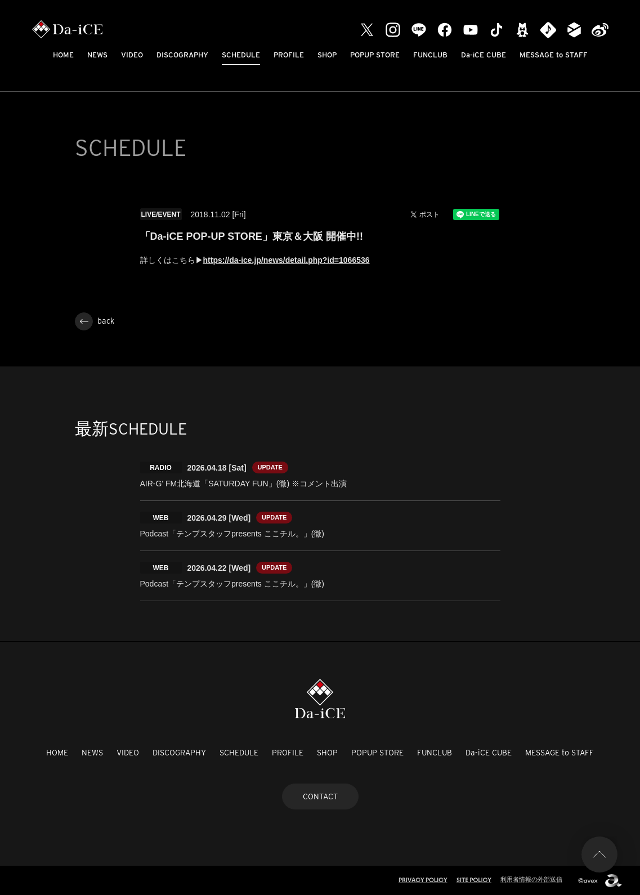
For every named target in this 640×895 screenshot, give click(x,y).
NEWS (97, 55)
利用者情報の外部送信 (531, 879)
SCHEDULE (241, 55)
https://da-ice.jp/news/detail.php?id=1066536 (286, 260)
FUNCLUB (430, 55)
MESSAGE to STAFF (554, 55)
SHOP (327, 55)
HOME (63, 55)
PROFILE (289, 55)
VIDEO (132, 55)
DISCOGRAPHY (182, 55)
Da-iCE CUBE (483, 55)
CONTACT (320, 796)
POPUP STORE (375, 55)
